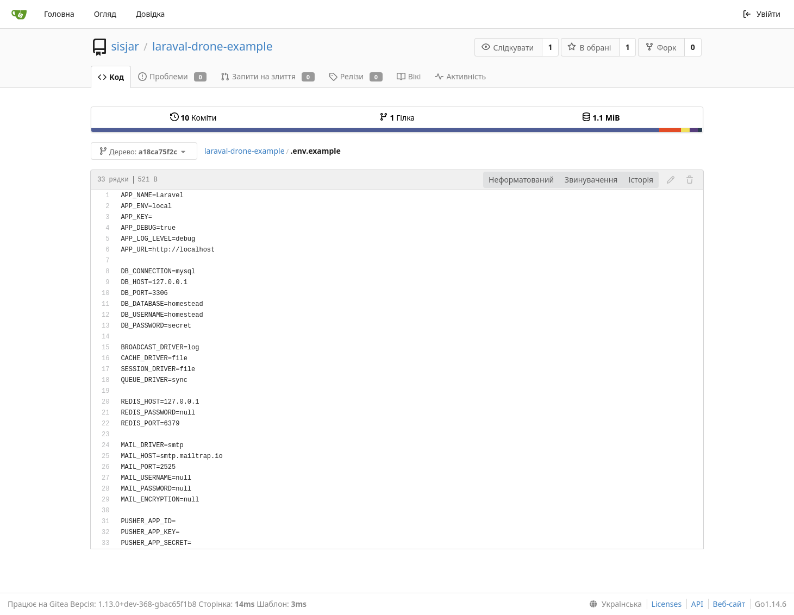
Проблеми (172, 76)
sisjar (125, 46)
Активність (460, 76)
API (697, 604)
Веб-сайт (729, 604)
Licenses (667, 604)
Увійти (761, 14)
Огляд (105, 14)
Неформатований (521, 179)
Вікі (409, 76)
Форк (661, 47)
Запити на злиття (267, 76)
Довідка (150, 14)
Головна (59, 14)
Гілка (397, 117)
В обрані (589, 47)
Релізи (356, 76)
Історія (640, 179)
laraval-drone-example (212, 46)
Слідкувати (508, 47)
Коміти (193, 117)
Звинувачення (591, 179)
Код (111, 77)
